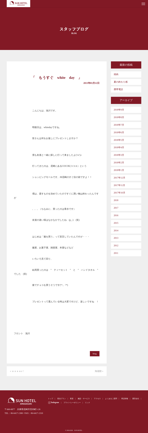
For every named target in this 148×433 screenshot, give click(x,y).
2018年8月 (119, 117)
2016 (116, 215)
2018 (116, 200)
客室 (71, 399)
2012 (116, 245)
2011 (116, 253)
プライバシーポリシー (72, 403)
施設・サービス (84, 399)
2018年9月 (119, 109)
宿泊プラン (61, 399)
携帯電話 (118, 89)
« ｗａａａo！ (17, 371)
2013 (116, 238)
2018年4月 (119, 147)
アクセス (97, 399)
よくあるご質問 (111, 399)
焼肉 (116, 74)
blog (95, 353)
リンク (87, 403)
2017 (116, 208)
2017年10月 (119, 192)
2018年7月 (119, 125)
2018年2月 (119, 162)
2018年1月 (119, 170)
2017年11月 (119, 185)
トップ (50, 399)
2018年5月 (119, 140)
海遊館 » (99, 371)
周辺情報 (124, 399)
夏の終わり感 (121, 82)
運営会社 (135, 399)
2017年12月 (119, 177)
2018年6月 (119, 132)
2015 (116, 223)
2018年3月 (119, 155)
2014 (116, 230)
